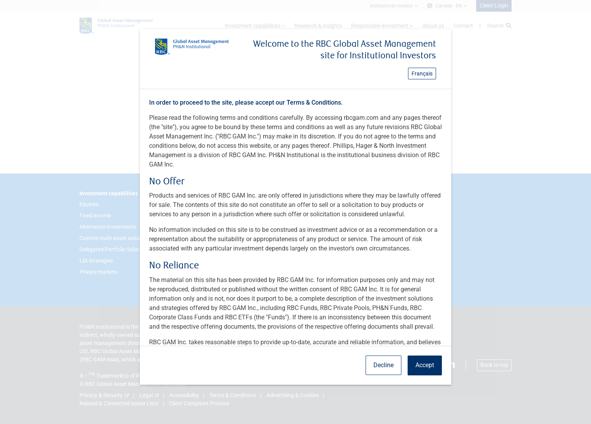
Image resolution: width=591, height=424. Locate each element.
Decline (383, 365)
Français (422, 73)
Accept (424, 365)
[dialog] (295, 212)
